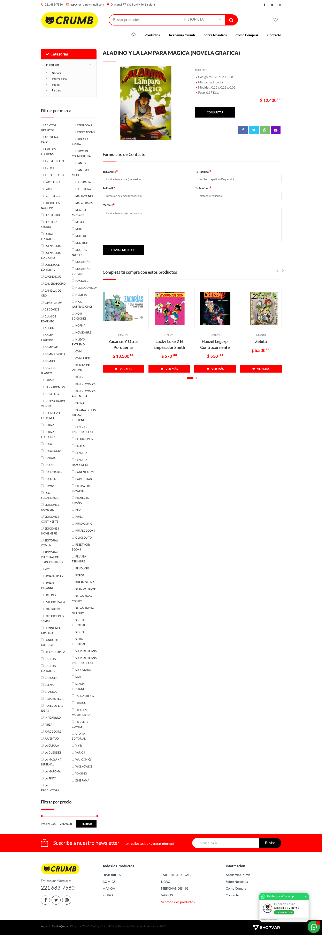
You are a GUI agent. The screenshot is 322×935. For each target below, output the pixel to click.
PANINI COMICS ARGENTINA (83, 394)
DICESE (49, 464)
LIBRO (165, 881)
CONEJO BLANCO (48, 371)
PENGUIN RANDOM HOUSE (83, 429)
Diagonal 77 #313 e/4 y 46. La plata (132, 4)
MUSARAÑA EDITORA (81, 271)
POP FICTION (83, 478)
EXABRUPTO (52, 609)
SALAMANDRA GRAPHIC (83, 611)
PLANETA (81, 453)
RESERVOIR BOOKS (81, 547)
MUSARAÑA (82, 261)
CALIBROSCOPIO (55, 283)
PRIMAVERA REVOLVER (81, 488)
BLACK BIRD (52, 215)
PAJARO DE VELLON (81, 368)
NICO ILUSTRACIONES (82, 304)
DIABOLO (50, 457)
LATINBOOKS (83, 125)
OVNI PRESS (83, 358)
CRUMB (49, 380)
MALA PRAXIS (84, 203)
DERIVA (49, 425)
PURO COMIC (83, 523)
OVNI (78, 351)
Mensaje (109, 204)
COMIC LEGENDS (47, 338)
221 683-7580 (54, 4)
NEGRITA (81, 294)
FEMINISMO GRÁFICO (50, 630)
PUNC (79, 516)
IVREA (48, 724)
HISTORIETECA (54, 698)
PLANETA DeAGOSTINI (80, 462)
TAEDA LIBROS (84, 695)
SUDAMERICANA (85, 651)
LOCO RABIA (83, 182)
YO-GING (81, 773)
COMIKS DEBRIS (55, 354)
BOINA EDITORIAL (48, 236)
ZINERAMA (82, 780)
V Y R (78, 745)
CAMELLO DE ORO (51, 293)
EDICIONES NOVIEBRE (50, 507)
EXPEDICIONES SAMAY (52, 618)
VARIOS (80, 752)
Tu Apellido (203, 171)
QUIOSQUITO (83, 537)
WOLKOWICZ (83, 766)
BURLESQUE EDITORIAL (50, 267)
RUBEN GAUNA (84, 582)
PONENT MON (84, 471)
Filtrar (86, 823)
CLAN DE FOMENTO (48, 319)
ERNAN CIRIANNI (47, 586)
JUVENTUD (52, 738)
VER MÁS (123, 369)
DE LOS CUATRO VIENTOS (53, 403)
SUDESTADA (83, 670)
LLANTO (80, 163)
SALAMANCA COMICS (82, 599)
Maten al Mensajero (79, 212)
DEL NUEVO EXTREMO (50, 415)
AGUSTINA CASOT (49, 140)
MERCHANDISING (175, 888)
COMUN (50, 361)
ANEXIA (49, 168)
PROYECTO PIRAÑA (80, 500)
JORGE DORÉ (53, 731)
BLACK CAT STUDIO (50, 224)
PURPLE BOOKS (85, 530)
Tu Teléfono (203, 188)
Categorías (57, 54)
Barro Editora (52, 196)
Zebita (261, 341)
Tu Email (109, 188)
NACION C (82, 280)
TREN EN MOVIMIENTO (81, 712)
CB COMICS (52, 309)
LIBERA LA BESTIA (80, 142)
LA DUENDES (53, 752)
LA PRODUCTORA (50, 788)
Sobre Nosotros (215, 35)
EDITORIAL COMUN (49, 543)
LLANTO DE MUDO (81, 173)
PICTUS (80, 446)
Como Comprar (247, 35)
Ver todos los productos (178, 902)
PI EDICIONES (84, 439)
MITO (78, 229)
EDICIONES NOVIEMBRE (50, 531)
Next (184, 103)
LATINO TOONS (85, 132)
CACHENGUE (53, 276)
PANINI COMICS (85, 384)
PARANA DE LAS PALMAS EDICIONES (84, 415)
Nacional (57, 73)
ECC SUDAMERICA (50, 495)
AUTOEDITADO (54, 175)
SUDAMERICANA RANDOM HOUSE (84, 660)
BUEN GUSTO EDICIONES (51, 255)
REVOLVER (82, 568)
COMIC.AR (51, 347)
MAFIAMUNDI (84, 196)
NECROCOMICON (85, 287)
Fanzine (56, 90)
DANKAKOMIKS (55, 387)
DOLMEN (50, 478)
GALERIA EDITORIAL (48, 668)
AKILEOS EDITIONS (48, 152)
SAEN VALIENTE (85, 589)
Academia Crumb (182, 35)
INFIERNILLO (53, 717)
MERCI (79, 222)
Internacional (59, 78)
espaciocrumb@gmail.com (87, 4)
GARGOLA (51, 677)
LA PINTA (50, 778)
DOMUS (49, 485)
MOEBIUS (81, 236)
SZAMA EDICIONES (79, 686)
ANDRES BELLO (54, 161)
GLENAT (50, 684)
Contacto (274, 35)
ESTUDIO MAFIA (55, 602)
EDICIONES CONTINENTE (50, 519)
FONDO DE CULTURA (50, 642)
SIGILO (79, 632)
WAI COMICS (83, 759)
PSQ (77, 509)
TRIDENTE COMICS (80, 724)
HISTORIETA (111, 875)
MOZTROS (81, 243)
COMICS (108, 881)
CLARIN (49, 328)
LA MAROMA (53, 771)
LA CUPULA (52, 745)
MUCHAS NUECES (79, 252)
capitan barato (53, 302)
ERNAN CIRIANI (54, 576)
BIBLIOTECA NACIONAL (50, 205)
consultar (215, 112)
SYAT (78, 677)
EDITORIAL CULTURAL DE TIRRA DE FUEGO (52, 557)
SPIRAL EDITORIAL (79, 641)
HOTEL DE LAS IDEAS (52, 708)
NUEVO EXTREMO (78, 342)
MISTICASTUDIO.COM (270, 920)
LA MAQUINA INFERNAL (51, 762)
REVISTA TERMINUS (79, 559)
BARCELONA (52, 182)
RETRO (107, 895)
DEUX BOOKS (53, 450)
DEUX (48, 444)
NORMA (80, 325)
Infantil (56, 84)
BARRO (49, 189)
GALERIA (50, 658)
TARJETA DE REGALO (176, 875)
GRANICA (51, 691)
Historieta (52, 64)
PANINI (79, 377)
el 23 (48, 569)
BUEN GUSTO (53, 245)
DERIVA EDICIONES (48, 434)
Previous (108, 103)
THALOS (80, 702)
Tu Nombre (110, 171)
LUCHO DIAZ (83, 189)
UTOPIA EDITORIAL (79, 736)
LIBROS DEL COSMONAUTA (81, 154)
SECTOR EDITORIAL (79, 623)
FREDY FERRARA (55, 651)
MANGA (108, 888)
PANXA (79, 403)
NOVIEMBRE (83, 332)
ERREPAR (50, 595)
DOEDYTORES (53, 471)
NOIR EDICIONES (79, 316)
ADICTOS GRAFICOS (48, 128)
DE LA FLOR (52, 394)
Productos (152, 35)
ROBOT (79, 575)
